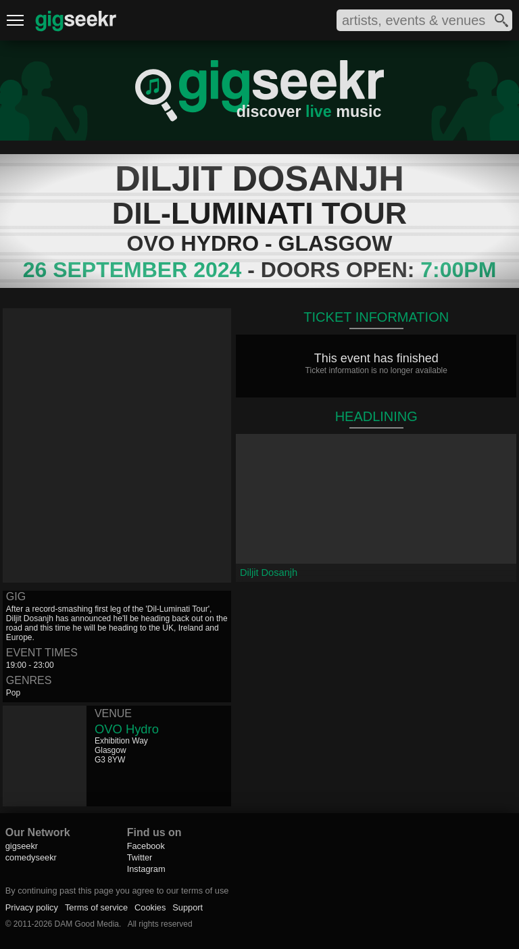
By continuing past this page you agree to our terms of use (117, 890)
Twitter (140, 857)
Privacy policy (31, 907)
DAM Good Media (87, 924)
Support (187, 907)
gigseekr (21, 846)
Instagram (146, 869)
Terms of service (96, 907)
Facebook (146, 846)
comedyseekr (31, 857)
